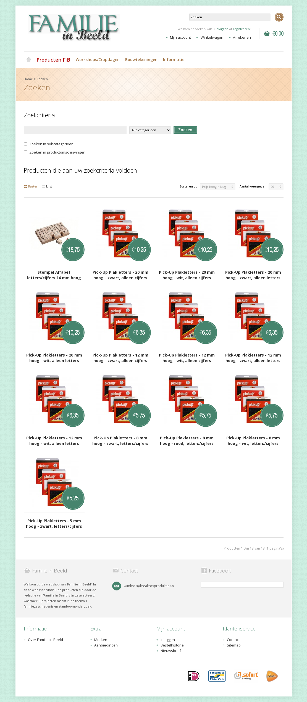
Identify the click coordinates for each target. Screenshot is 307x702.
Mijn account (180, 37)
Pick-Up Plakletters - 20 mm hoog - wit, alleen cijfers (187, 275)
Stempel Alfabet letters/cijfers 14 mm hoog (54, 275)
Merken (100, 639)
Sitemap (234, 645)
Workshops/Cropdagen (98, 59)
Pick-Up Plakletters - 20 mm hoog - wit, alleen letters (54, 357)
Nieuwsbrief (171, 650)
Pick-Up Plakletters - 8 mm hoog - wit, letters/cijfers (253, 440)
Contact (233, 639)
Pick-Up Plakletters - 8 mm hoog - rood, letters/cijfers (187, 440)
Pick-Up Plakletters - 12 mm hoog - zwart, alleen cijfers (120, 357)
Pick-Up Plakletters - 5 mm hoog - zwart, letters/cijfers (54, 523)
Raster (31, 186)
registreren (241, 29)
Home (29, 59)
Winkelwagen (212, 37)
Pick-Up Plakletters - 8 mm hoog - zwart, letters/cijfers (120, 440)
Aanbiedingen (106, 645)
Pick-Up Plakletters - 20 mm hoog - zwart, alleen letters (253, 275)
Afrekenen (242, 37)
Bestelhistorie (172, 645)
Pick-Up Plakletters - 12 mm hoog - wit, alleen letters (54, 440)
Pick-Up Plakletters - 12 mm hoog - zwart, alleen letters (253, 357)
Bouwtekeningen (141, 59)
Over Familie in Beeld (45, 639)
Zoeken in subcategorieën (49, 143)
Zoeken (42, 79)
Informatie (173, 59)
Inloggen (168, 639)
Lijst (47, 186)
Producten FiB (53, 59)
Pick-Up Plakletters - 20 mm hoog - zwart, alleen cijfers (120, 275)
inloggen (222, 29)
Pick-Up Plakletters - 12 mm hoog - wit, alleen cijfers (187, 357)
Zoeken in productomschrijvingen (54, 152)
